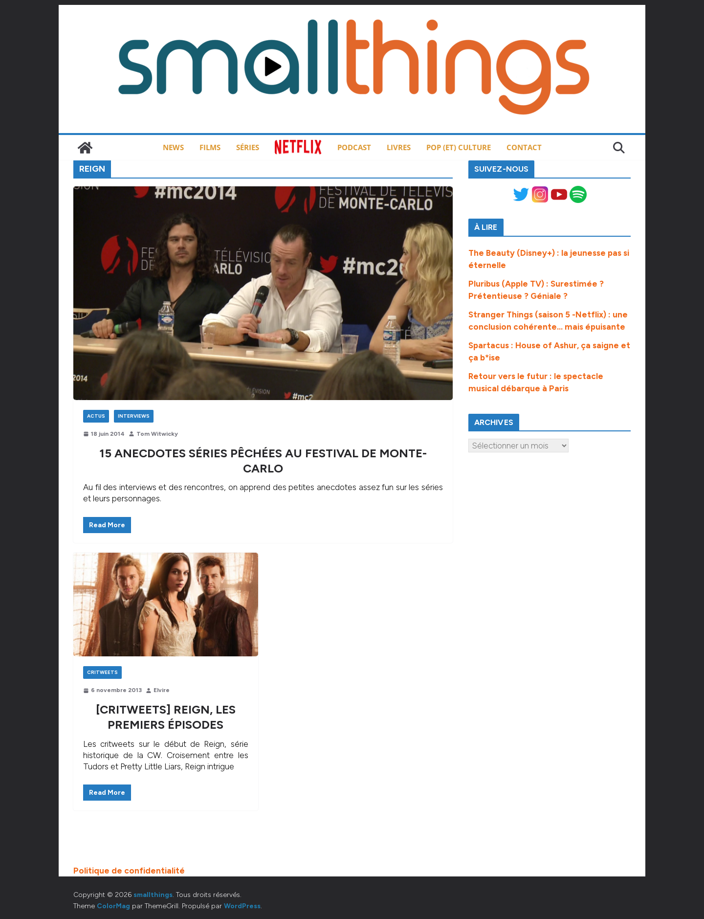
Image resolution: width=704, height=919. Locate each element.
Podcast (354, 147)
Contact (524, 147)
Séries (247, 147)
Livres (399, 147)
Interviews (134, 416)
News (173, 147)
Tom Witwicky (157, 433)
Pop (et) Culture (458, 147)
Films (209, 147)
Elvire (162, 690)
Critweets (102, 672)
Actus (96, 416)
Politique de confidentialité (129, 870)
